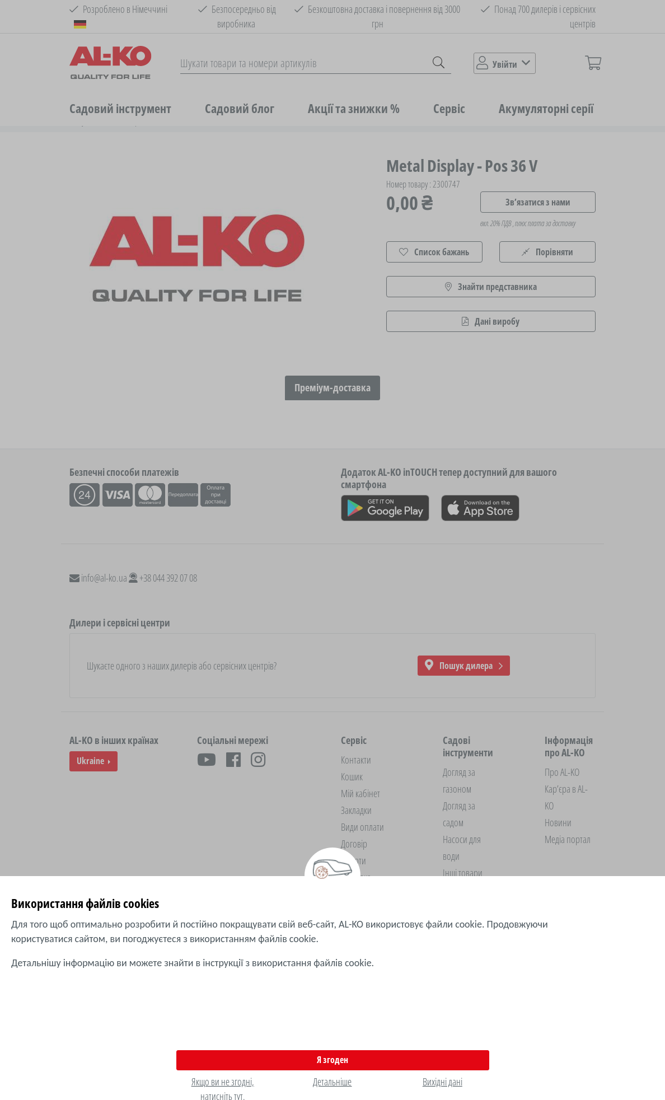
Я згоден (332, 1060)
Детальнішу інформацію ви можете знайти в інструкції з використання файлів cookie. (192, 963)
